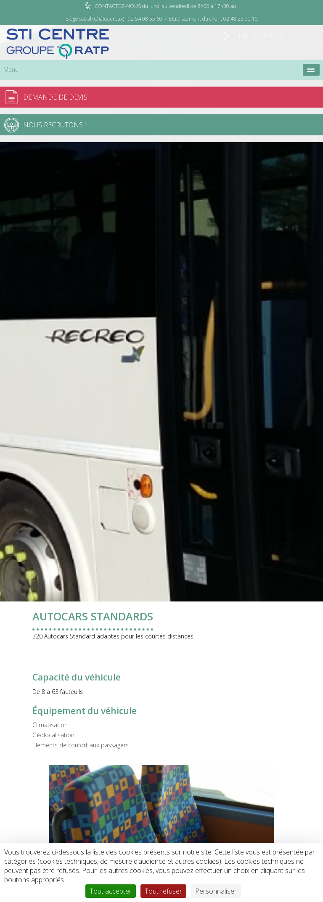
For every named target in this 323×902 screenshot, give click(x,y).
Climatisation (50, 725)
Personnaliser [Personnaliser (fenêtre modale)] (216, 891)
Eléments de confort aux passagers (80, 745)
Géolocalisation (53, 735)
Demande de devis (55, 97)
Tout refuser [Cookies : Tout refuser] (163, 891)
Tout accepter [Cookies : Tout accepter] (111, 891)
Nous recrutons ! (54, 124)
